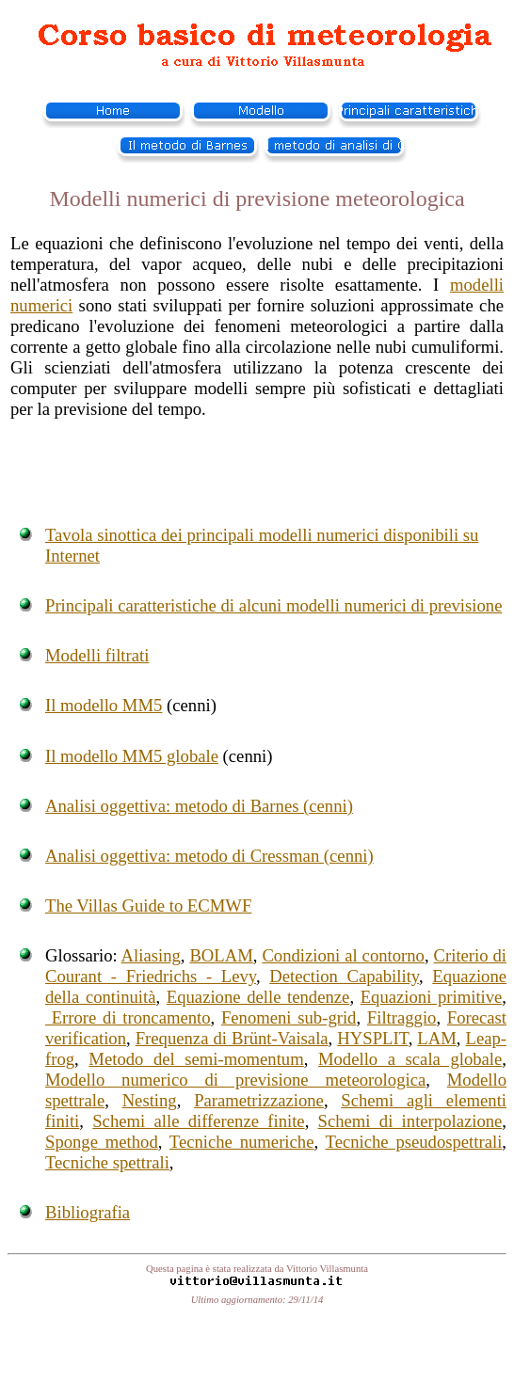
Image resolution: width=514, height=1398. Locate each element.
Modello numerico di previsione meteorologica (235, 1079)
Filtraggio (402, 1017)
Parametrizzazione (259, 1100)
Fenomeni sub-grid (289, 1017)
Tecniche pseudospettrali (414, 1142)
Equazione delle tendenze (258, 997)
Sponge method (101, 1142)
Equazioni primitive (432, 997)
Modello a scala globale (410, 1059)
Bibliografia (87, 1212)
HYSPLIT (372, 1038)
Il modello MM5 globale (131, 756)
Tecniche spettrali (107, 1162)
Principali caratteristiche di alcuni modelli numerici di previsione (273, 605)
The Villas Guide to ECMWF (148, 905)
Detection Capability (344, 976)
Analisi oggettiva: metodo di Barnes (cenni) (199, 806)
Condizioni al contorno (343, 955)
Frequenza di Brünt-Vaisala (232, 1038)
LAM (436, 1038)
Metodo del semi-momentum (195, 1059)
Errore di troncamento (128, 1017)
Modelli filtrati (97, 655)
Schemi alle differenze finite (198, 1121)
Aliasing (151, 955)
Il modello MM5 (103, 705)
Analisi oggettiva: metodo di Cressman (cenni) (209, 856)
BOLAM (220, 955)
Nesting (149, 1100)
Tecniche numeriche (241, 1142)
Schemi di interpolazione (410, 1121)
